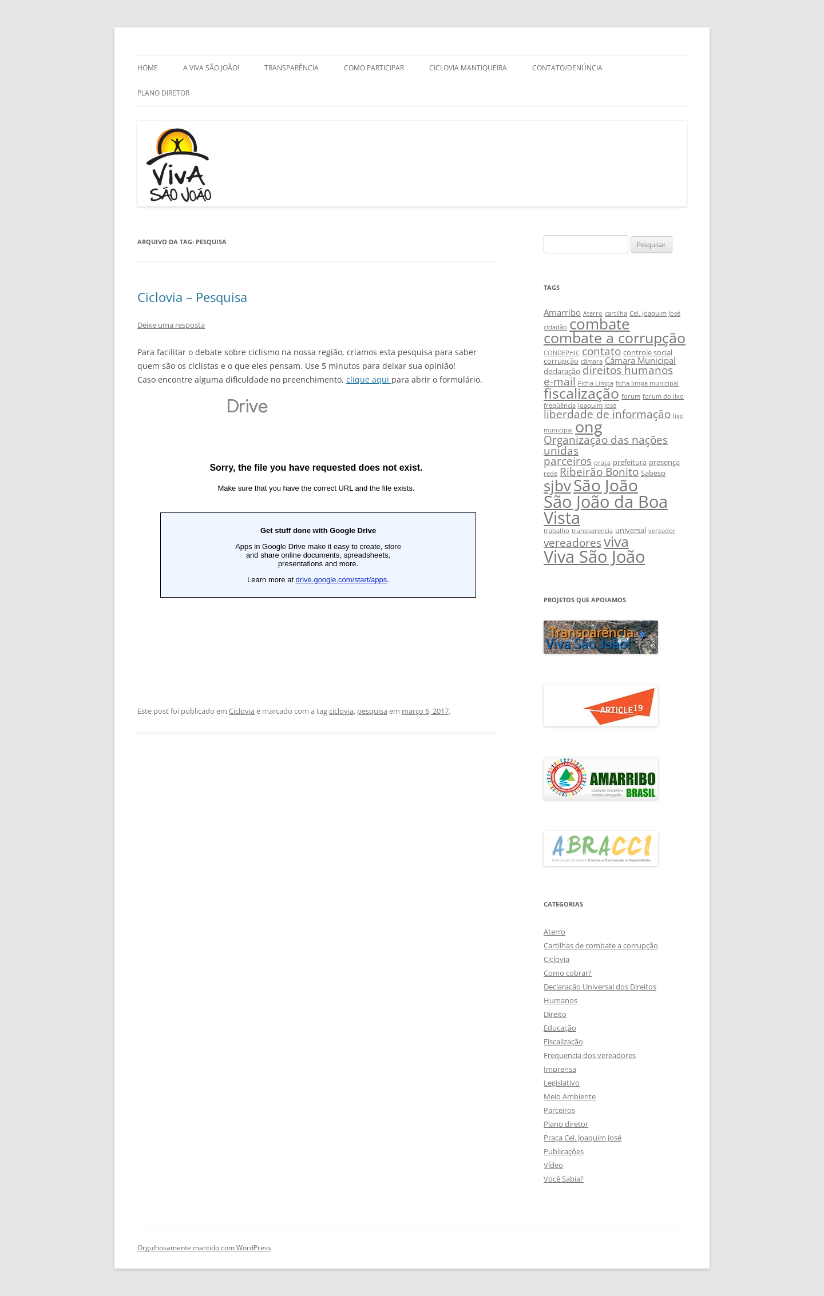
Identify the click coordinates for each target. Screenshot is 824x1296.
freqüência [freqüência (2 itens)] (560, 405)
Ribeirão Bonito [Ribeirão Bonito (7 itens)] (599, 471)
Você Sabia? (564, 1179)
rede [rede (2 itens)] (550, 474)
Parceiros (559, 1110)
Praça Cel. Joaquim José (582, 1137)
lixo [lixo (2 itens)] (678, 416)
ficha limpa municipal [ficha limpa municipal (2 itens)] (647, 383)
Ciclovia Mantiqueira (468, 68)
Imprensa (560, 1069)
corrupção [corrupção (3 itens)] (561, 361)
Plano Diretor (163, 93)
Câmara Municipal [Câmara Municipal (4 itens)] (640, 360)
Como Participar (374, 68)
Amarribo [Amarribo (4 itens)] (562, 312)
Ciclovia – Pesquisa (192, 296)
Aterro (554, 932)
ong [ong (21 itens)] (589, 426)
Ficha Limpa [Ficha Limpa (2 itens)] (595, 383)
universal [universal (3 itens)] (630, 530)
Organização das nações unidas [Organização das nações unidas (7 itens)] (606, 445)
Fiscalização (563, 1041)
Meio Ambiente (570, 1096)
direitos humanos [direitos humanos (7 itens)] (628, 370)
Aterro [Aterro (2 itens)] (593, 313)
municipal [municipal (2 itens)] (558, 430)
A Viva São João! (211, 68)
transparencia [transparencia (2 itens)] (592, 531)
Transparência (291, 68)
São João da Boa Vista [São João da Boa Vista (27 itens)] (606, 509)
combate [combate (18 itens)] (599, 324)
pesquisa (372, 711)
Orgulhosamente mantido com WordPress (204, 1248)
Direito (555, 1014)
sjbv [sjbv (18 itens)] (557, 486)
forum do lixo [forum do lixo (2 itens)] (663, 396)
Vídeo (553, 1165)
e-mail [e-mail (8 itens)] (560, 381)
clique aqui (368, 379)
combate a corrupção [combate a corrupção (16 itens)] (615, 337)
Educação (560, 1028)
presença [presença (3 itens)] (664, 462)
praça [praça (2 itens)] (602, 463)
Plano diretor (566, 1124)
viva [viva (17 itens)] (616, 541)
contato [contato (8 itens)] (601, 351)
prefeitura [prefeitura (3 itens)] (630, 462)
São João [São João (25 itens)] (605, 485)
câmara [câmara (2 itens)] (592, 361)
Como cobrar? (568, 973)
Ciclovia (242, 711)
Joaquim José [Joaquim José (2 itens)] (597, 405)
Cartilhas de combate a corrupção (601, 945)
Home (147, 68)
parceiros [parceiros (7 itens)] (568, 461)
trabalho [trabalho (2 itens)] (556, 531)
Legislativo (562, 1083)
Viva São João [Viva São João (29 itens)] (594, 556)
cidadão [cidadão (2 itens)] (555, 327)
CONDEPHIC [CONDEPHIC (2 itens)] (562, 353)
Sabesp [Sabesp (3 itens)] (653, 473)
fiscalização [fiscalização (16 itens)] (581, 393)
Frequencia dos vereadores (590, 1055)
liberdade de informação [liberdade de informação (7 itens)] (607, 414)
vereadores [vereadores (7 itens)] (572, 542)
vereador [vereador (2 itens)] (662, 531)
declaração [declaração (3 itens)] (562, 371)
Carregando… (316, 530)
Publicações (564, 1151)
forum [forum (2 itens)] (630, 396)
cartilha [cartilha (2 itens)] (616, 313)
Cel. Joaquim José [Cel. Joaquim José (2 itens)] (654, 313)
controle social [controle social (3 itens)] (647, 352)
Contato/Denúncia (567, 68)
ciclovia (341, 711)
